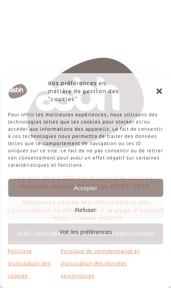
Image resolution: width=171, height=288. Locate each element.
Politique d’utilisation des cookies (29, 263)
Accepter (85, 187)
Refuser (85, 209)
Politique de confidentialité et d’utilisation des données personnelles (100, 263)
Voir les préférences (85, 231)
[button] (159, 91)
